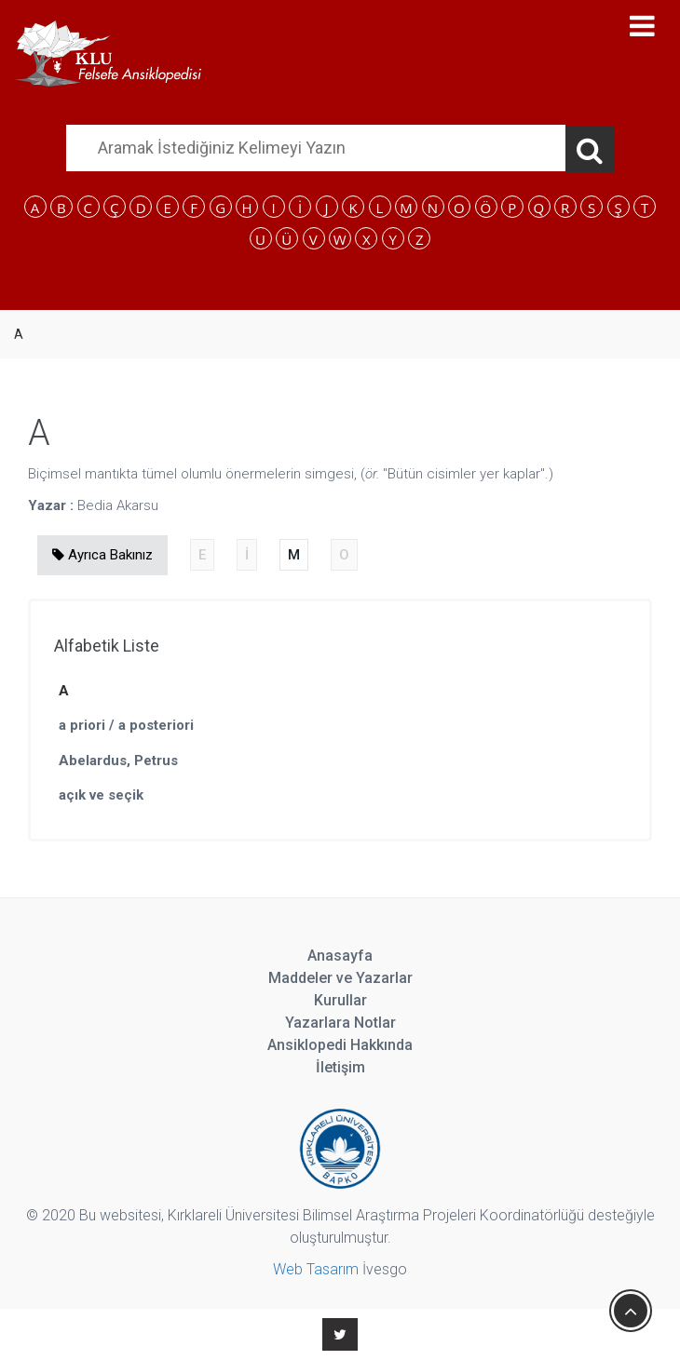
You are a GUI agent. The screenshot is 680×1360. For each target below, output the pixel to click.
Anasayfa (340, 955)
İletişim (340, 1067)
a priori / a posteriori (126, 725)
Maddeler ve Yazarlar (340, 978)
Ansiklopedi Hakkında (340, 1045)
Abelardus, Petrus (118, 760)
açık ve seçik (101, 795)
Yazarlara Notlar (340, 1022)
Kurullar (340, 1000)
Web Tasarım (316, 1269)
